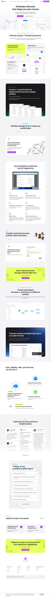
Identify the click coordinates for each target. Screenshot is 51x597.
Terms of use (17, 594)
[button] (25, 474)
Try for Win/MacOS (12, 152)
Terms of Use (37, 579)
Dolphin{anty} (9, 567)
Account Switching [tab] (33, 131)
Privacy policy (13, 594)
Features (19, 1)
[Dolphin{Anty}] (5, 1)
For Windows (37, 569)
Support (18, 573)
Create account (46, 1)
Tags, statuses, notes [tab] (18, 131)
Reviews (23, 1)
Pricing (13, 1)
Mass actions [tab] (26, 131)
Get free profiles (25, 550)
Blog (17, 569)
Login (41, 1)
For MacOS (37, 570)
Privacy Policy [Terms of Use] (42, 579)
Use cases (16, 1)
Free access (20, 16)
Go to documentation (25, 504)
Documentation (27, 1)
